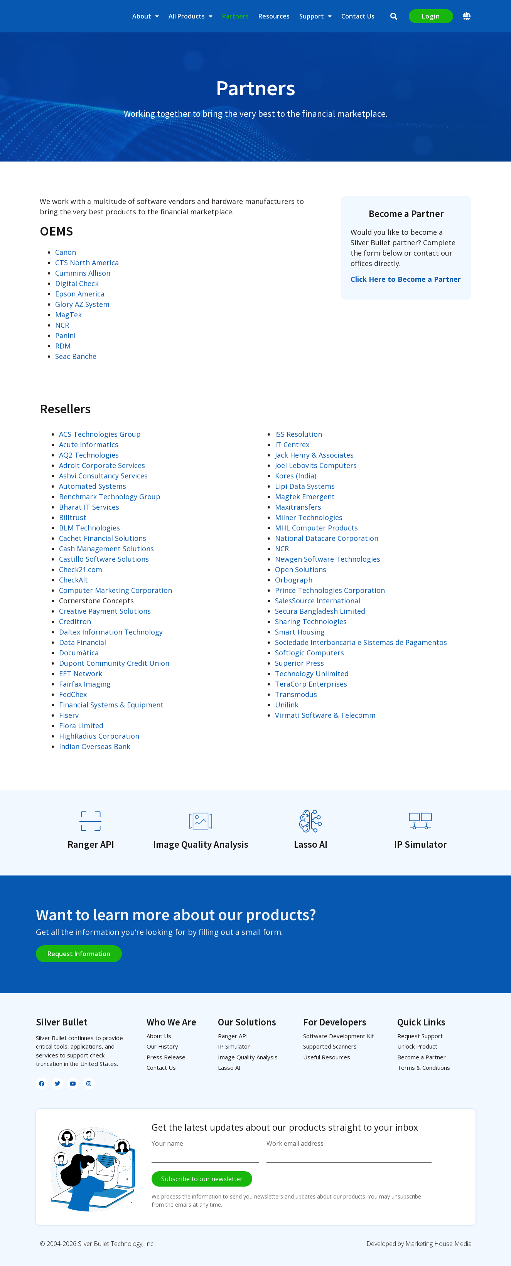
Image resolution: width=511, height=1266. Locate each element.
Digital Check (77, 283)
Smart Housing (300, 631)
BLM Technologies (89, 527)
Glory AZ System (82, 304)
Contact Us (357, 16)
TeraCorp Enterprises (311, 684)
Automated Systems (92, 486)
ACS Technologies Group (100, 434)
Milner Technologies (308, 517)
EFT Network (80, 673)
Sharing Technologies (311, 621)
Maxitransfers (298, 507)
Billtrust (72, 517)
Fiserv (69, 715)
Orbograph (293, 579)
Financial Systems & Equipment (111, 704)
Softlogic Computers (309, 652)
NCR (62, 325)
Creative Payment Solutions (105, 611)
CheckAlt (73, 579)
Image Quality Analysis (200, 844)
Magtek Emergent (305, 496)
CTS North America (87, 262)
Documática (79, 652)
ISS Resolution (298, 434)
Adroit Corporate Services (102, 465)
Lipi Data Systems (305, 486)
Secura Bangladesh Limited (320, 611)
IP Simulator (420, 844)
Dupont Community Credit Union (114, 663)
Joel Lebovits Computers (316, 465)
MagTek (68, 314)
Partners (235, 16)
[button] (394, 16)
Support (315, 16)
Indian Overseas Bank (94, 746)
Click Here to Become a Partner (406, 279)
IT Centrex (292, 444)
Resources (274, 16)
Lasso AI (310, 844)
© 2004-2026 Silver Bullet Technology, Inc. (97, 1243)
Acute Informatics (88, 444)
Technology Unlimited (312, 673)
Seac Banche (75, 356)
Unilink (287, 704)
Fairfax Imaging (85, 684)
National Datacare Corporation (326, 538)
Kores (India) (295, 475)
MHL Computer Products (316, 527)
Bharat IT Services (89, 507)
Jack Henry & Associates (314, 455)
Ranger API (90, 844)
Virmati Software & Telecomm (325, 715)
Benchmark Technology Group (109, 496)
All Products (190, 16)
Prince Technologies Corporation (330, 590)
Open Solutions (300, 569)
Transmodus (296, 694)
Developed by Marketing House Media (419, 1243)
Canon (65, 252)
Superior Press (299, 663)
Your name (167, 1143)
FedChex (73, 694)
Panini (65, 335)
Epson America (80, 293)
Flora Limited (81, 725)
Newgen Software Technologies (327, 559)
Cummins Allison (82, 273)
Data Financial (82, 642)
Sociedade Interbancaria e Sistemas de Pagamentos (361, 642)
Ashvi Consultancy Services (103, 475)
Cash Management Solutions (106, 548)
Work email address (295, 1143)
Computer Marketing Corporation (115, 590)
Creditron (75, 621)
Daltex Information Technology (111, 631)
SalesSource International (317, 600)
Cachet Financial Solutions (102, 538)
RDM (63, 345)
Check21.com (80, 569)
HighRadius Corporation (99, 736)
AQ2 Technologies (89, 455)
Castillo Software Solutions (104, 559)
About (145, 16)
